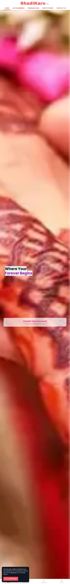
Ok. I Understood (10, 579)
